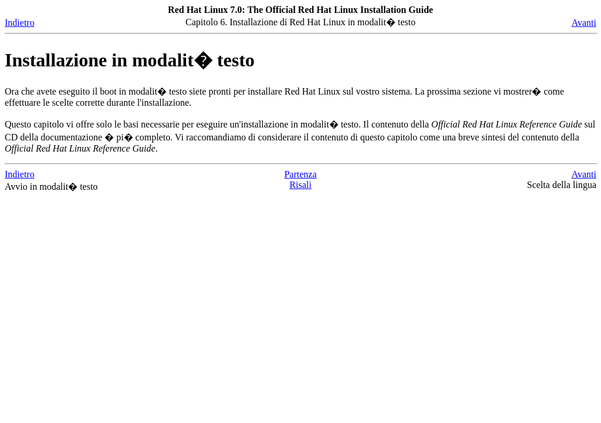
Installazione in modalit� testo (130, 59)
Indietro (20, 23)
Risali (300, 185)
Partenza (300, 174)
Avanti (584, 23)
